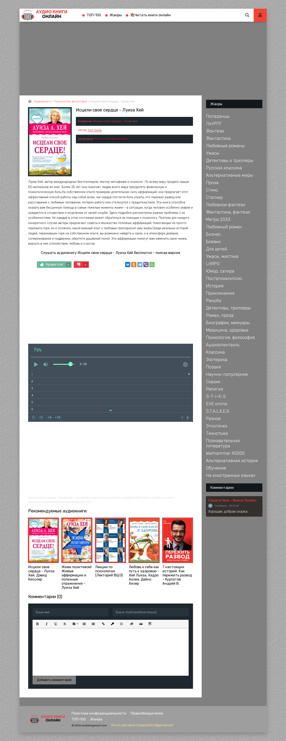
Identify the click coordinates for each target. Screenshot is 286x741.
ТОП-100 (94, 15)
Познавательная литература (223, 443)
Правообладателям (147, 713)
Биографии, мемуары (228, 322)
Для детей (216, 249)
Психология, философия (110, 139)
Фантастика (218, 138)
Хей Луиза (94, 130)
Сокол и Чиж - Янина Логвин (232, 500)
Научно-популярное (227, 374)
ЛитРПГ (214, 123)
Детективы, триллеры (228, 308)
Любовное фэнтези (225, 204)
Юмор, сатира (220, 271)
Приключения (220, 293)
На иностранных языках (230, 475)
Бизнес (213, 234)
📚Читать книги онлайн (150, 15)
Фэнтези (215, 131)
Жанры (116, 15)
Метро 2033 (218, 219)
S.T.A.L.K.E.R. (218, 411)
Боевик (213, 241)
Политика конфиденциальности (99, 713)
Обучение (216, 468)
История (215, 285)
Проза (212, 182)
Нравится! (55, 264)
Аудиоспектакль (222, 344)
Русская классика (224, 167)
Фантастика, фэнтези (228, 212)
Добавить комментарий (54, 680)
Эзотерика (216, 359)
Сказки (213, 381)
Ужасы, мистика (222, 256)
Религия (214, 389)
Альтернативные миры (229, 175)
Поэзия (213, 367)
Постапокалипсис (224, 278)
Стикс (212, 190)
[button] (37, 624)
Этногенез (216, 426)
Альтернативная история (232, 460)
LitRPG (212, 263)
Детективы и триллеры (229, 160)
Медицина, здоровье (227, 330)
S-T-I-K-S (216, 396)
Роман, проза (220, 315)
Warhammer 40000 (225, 453)
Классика (215, 352)
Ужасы (212, 153)
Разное (213, 418)
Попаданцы (218, 116)
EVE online (216, 403)
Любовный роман (224, 226)
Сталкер (214, 197)
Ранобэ (213, 300)
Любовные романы (225, 145)
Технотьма (217, 433)
